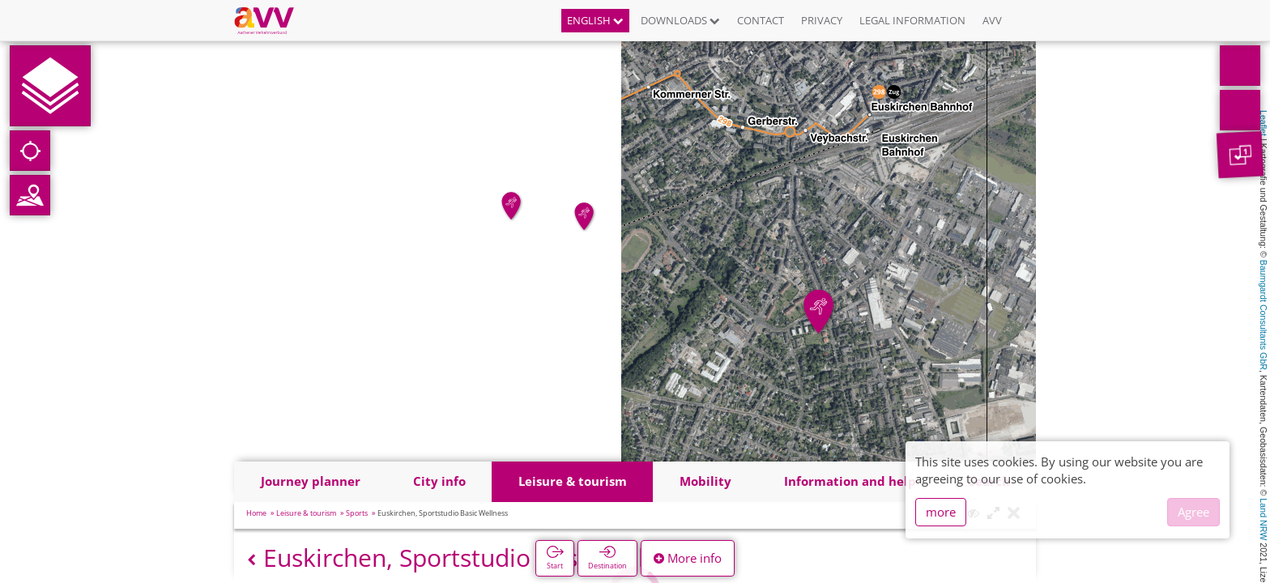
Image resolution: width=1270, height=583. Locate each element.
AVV (992, 20)
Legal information (912, 20)
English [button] (595, 20)
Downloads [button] (680, 20)
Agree (1193, 512)
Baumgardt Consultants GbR (1263, 315)
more (941, 512)
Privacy (821, 20)
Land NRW (1263, 519)
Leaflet (1263, 123)
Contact (760, 20)
